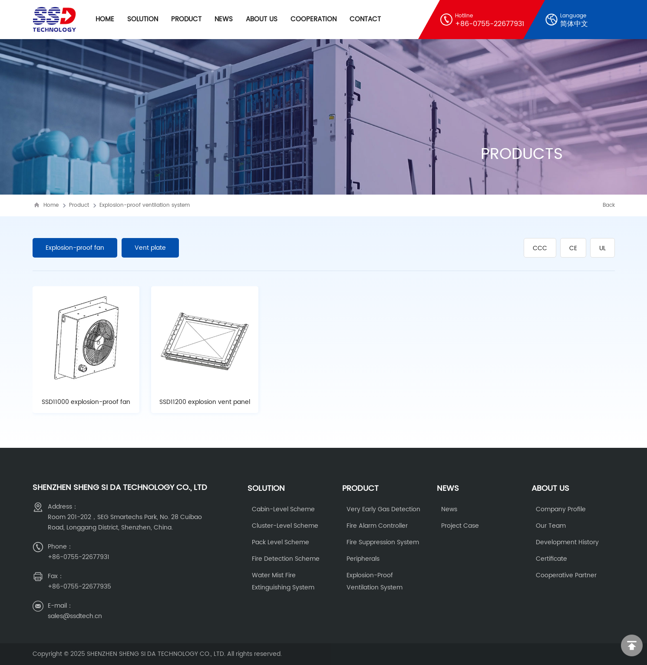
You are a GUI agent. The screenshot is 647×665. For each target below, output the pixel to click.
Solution (142, 19)
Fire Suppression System (383, 542)
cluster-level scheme (285, 526)
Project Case (460, 526)
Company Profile (561, 509)
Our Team (551, 526)
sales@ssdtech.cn (75, 616)
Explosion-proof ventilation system (144, 205)
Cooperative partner (566, 575)
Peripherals (363, 559)
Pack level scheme (280, 542)
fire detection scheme (286, 559)
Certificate (551, 559)
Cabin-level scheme (283, 509)
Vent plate (150, 248)
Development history (567, 542)
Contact (365, 19)
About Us (261, 19)
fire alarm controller (377, 526)
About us (550, 488)
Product (186, 19)
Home (105, 19)
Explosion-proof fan (75, 248)
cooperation (313, 19)
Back (609, 205)
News (224, 19)
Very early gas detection (383, 509)
